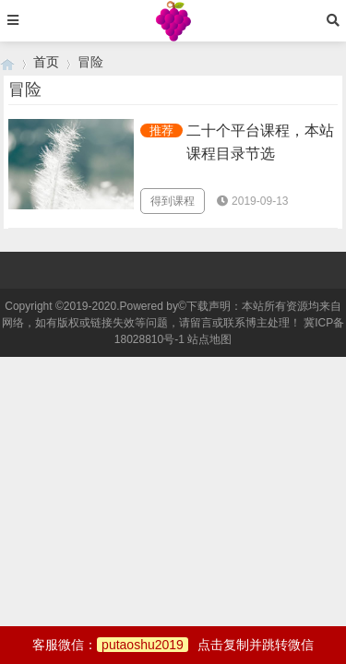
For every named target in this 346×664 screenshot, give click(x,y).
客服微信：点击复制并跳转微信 (173, 644)
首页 (46, 61)
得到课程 (172, 201)
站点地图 (209, 339)
